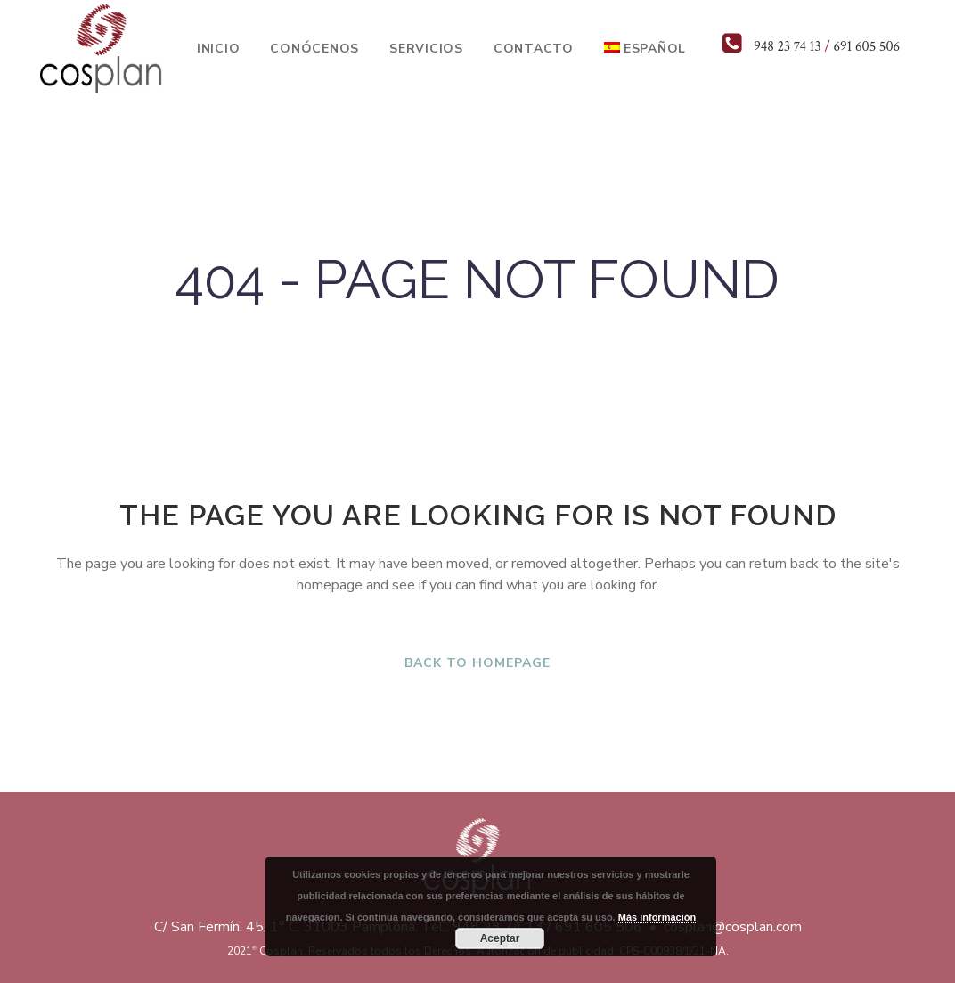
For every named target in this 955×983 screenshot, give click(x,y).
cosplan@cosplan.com (733, 927)
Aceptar (500, 938)
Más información (657, 917)
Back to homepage (477, 662)
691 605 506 (866, 46)
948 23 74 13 (787, 46)
